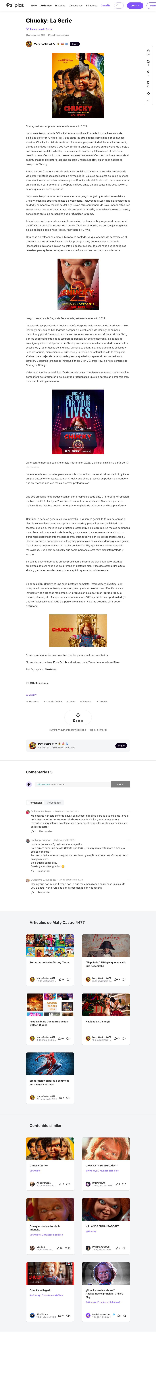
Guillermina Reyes (41, 811)
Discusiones (76, 5)
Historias (60, 5)
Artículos (46, 5)
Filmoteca (91, 5)
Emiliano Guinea (40, 840)
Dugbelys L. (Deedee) (43, 879)
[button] (128, 811)
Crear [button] (135, 5)
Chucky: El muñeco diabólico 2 (103, 1302)
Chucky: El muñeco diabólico (102, 1171)
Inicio (34, 5)
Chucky (35, 1171)
